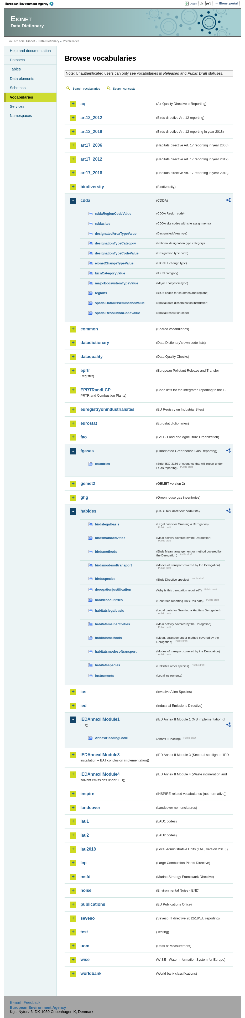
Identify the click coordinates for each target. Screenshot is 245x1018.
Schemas (17, 88)
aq (82, 103)
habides (88, 511)
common (89, 329)
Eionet (30, 41)
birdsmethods (106, 552)
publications (92, 904)
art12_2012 (91, 117)
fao (83, 437)
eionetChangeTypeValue (114, 263)
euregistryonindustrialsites (107, 409)
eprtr (85, 370)
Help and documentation (30, 51)
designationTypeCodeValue (116, 253)
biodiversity (92, 187)
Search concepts (124, 88)
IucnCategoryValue (110, 273)
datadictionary (94, 342)
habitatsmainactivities (112, 624)
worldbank (90, 973)
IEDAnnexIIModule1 (99, 719)
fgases (87, 451)
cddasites (102, 224)
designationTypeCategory (115, 243)
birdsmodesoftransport (113, 565)
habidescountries (109, 600)
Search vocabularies (86, 88)
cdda (85, 200)
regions (101, 293)
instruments (104, 676)
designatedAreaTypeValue (115, 234)
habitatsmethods (108, 638)
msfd (85, 876)
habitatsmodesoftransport (116, 651)
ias (83, 691)
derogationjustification (113, 589)
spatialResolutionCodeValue (117, 313)
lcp (83, 863)
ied (83, 705)
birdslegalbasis (107, 524)
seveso (87, 918)
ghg (84, 497)
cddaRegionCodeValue (113, 214)
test (84, 932)
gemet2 (87, 483)
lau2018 (88, 849)
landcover (90, 807)
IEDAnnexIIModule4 (99, 774)
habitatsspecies (107, 665)
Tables (15, 69)
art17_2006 (91, 145)
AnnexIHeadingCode (111, 738)
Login (193, 3)
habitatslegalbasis (109, 610)
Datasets (17, 60)
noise (85, 890)
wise (85, 959)
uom (84, 946)
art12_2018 (91, 131)
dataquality (91, 356)
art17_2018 (91, 173)
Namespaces (21, 116)
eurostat (88, 423)
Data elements (22, 78)
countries (102, 464)
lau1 (84, 821)
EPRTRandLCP (95, 390)
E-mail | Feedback (25, 1002)
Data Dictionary (49, 41)
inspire (87, 793)
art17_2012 (91, 159)
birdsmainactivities (110, 538)
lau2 (84, 835)
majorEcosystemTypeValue (116, 283)
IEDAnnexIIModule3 (99, 755)
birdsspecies (105, 579)
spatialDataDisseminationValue (119, 303)
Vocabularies (21, 97)
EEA (31, 3)
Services (17, 106)
